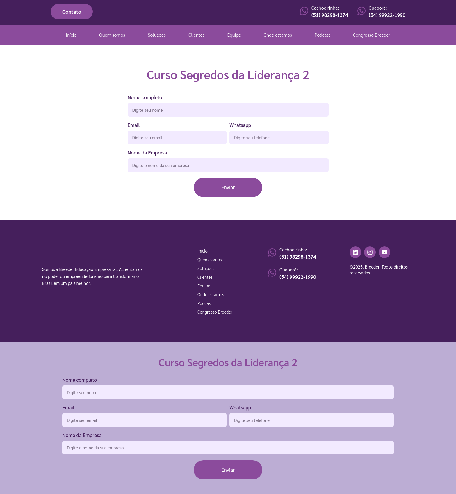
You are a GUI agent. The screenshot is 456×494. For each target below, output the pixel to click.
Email (134, 125)
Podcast (322, 35)
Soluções (157, 35)
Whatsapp (240, 125)
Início (71, 35)
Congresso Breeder (371, 35)
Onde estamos (277, 35)
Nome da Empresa (147, 153)
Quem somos (112, 35)
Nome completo (145, 97)
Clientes (196, 35)
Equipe (234, 35)
